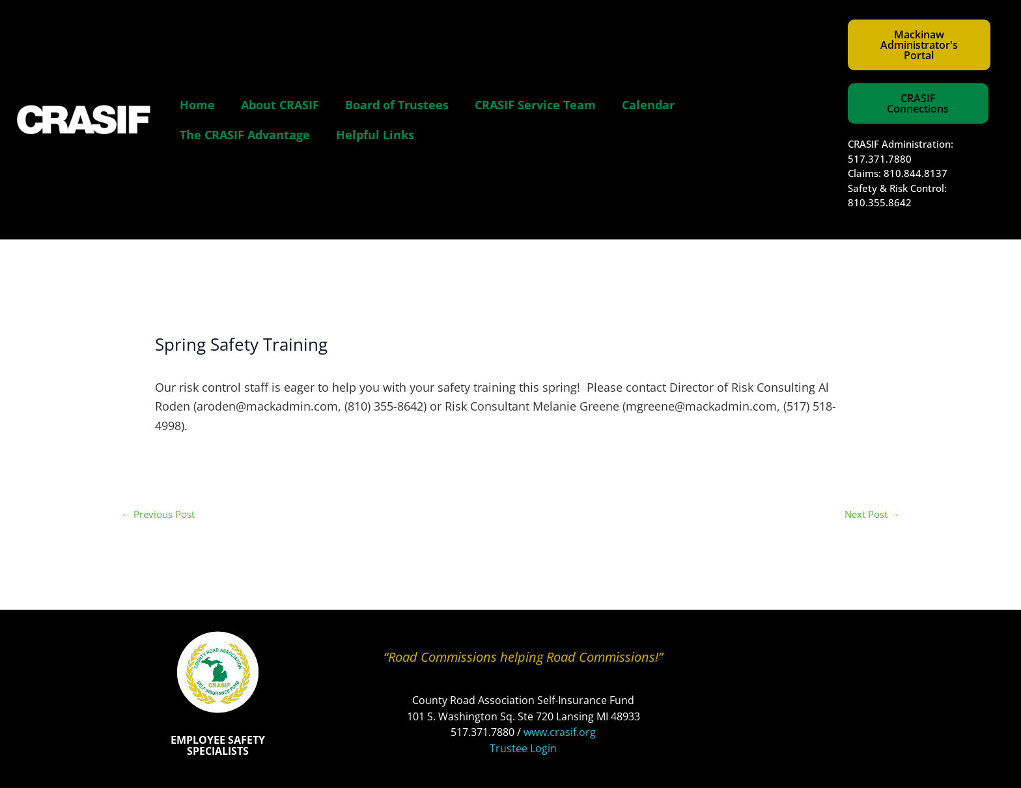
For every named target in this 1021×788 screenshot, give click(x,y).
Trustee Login (523, 748)
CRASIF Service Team (535, 105)
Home (197, 105)
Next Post (872, 514)
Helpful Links (375, 135)
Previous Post (158, 514)
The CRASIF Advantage (245, 135)
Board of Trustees (397, 105)
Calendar (648, 105)
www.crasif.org (560, 732)
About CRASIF (280, 105)
